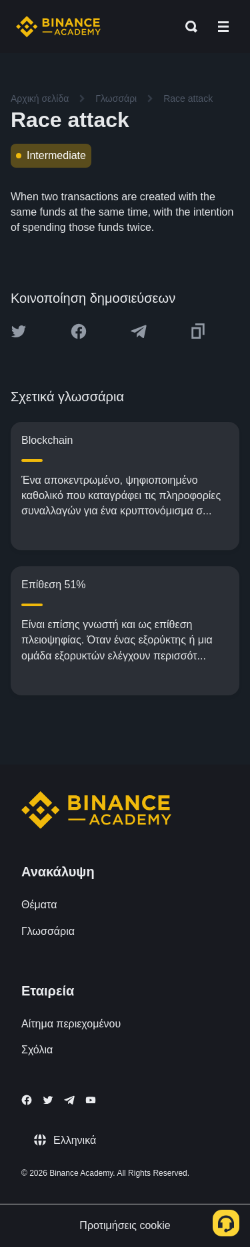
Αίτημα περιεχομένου (71, 1023)
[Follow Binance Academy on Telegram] (69, 1100)
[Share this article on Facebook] (79, 331)
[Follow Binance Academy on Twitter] (48, 1100)
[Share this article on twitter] (19, 331)
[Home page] (58, 26)
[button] (223, 27)
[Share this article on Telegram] (139, 331)
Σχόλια (37, 1049)
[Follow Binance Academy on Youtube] (90, 1100)
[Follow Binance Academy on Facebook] (26, 1100)
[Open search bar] (187, 27)
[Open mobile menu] (223, 27)
